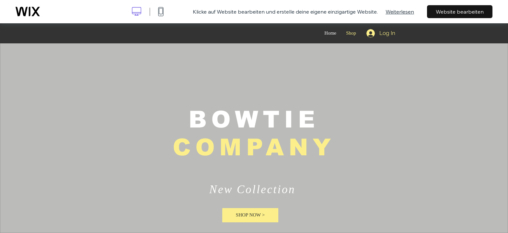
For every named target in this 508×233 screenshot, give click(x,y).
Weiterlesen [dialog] (400, 11)
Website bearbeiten (460, 11)
